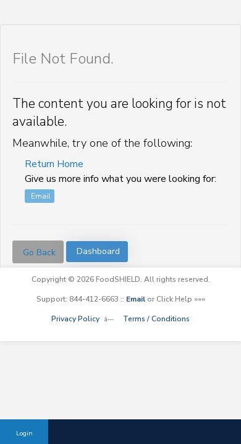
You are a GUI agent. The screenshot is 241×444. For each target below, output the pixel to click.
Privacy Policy (75, 319)
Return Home (54, 164)
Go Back (39, 252)
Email (41, 196)
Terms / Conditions (156, 319)
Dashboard (98, 251)
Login (24, 433)
